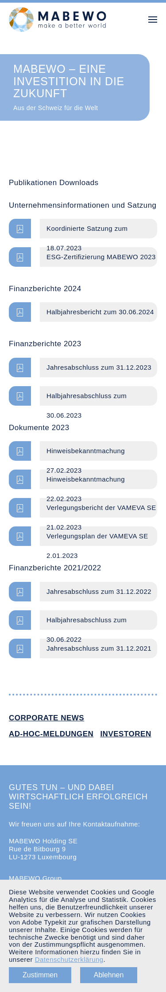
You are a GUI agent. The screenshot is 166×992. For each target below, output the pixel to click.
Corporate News (46, 718)
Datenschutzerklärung (69, 959)
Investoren (125, 734)
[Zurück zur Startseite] (57, 19)
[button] (152, 19)
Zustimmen (40, 975)
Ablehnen (109, 975)
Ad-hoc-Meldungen (51, 734)
